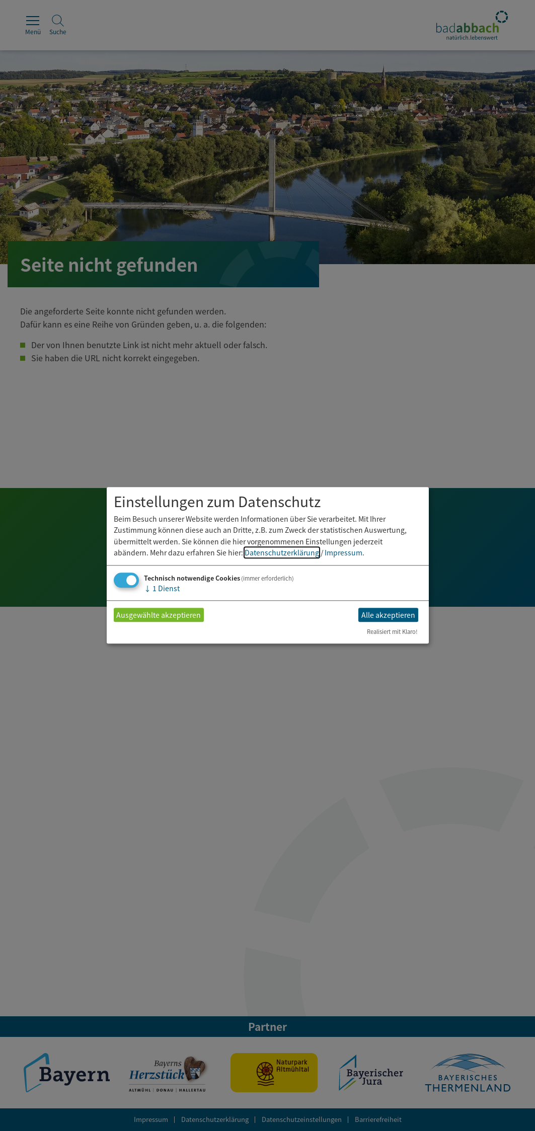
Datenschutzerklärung (282, 552)
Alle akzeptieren (388, 615)
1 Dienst (162, 589)
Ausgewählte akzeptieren (158, 615)
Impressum (343, 552)
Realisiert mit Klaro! (392, 632)
